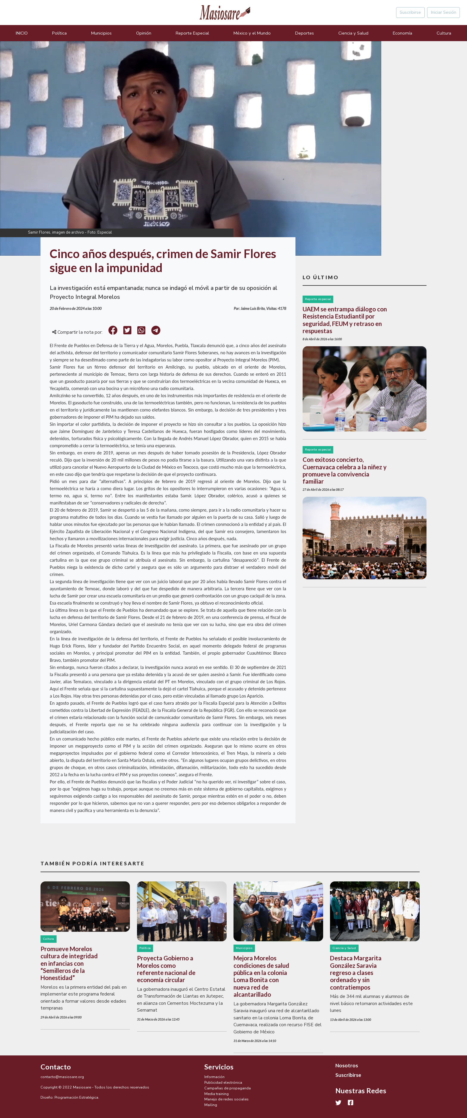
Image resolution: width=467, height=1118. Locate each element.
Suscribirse (410, 12)
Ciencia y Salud (353, 33)
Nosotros (346, 1065)
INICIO (22, 33)
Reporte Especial (192, 33)
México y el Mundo (252, 33)
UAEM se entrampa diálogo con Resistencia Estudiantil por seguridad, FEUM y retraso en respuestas (345, 319)
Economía (402, 33)
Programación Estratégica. (77, 1097)
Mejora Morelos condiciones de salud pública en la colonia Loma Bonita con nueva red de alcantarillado (261, 976)
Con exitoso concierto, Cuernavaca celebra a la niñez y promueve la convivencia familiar (345, 470)
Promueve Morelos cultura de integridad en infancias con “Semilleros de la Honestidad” (69, 963)
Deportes (304, 33)
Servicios (219, 1067)
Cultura (444, 33)
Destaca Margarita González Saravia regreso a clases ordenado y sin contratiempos (356, 972)
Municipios (101, 33)
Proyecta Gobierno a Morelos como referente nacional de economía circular (166, 968)
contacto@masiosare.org (62, 1076)
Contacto (56, 1067)
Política (59, 33)
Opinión (143, 33)
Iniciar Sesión (443, 12)
